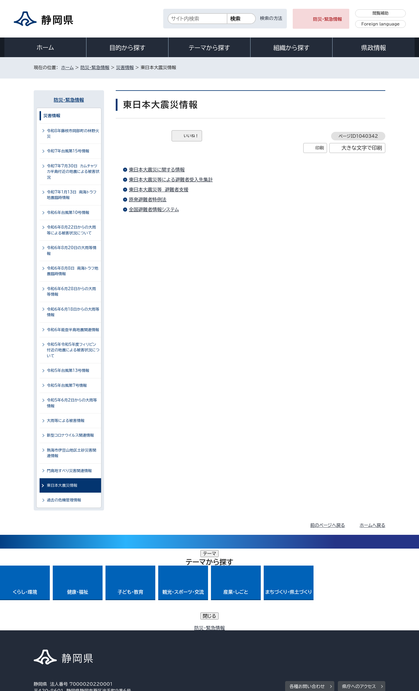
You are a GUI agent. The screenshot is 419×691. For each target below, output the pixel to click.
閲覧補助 (380, 13)
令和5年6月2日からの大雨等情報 (72, 403)
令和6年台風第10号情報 (68, 213)
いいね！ (191, 136)
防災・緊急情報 (327, 19)
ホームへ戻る (372, 525)
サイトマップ (357, 641)
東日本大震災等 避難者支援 (158, 189)
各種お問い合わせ (307, 605)
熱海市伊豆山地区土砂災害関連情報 (71, 453)
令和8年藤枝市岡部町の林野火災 (73, 133)
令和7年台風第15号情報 (68, 151)
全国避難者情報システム (154, 209)
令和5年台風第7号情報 (67, 385)
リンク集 (317, 641)
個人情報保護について (127, 641)
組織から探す (291, 48)
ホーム (45, 47)
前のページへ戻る (327, 525)
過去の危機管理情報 (64, 500)
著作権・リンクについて (61, 641)
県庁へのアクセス (359, 605)
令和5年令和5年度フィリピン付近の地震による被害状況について (73, 350)
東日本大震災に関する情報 (157, 169)
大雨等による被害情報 (65, 421)
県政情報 (373, 48)
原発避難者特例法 (147, 199)
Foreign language (380, 24)
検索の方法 (271, 18)
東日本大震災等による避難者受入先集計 (171, 179)
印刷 (319, 148)
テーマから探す (209, 48)
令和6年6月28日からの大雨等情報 (71, 291)
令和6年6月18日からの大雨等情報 (73, 312)
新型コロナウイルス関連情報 (70, 435)
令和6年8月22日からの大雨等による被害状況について (71, 230)
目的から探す (127, 48)
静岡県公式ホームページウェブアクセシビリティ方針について (229, 641)
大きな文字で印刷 (361, 147)
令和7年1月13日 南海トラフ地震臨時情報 (71, 195)
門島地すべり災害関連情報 (69, 471)
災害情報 (125, 67)
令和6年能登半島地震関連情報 (73, 330)
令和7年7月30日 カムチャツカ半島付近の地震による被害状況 (73, 171)
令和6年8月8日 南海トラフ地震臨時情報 (72, 271)
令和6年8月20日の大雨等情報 (71, 250)
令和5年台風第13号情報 (68, 370)
